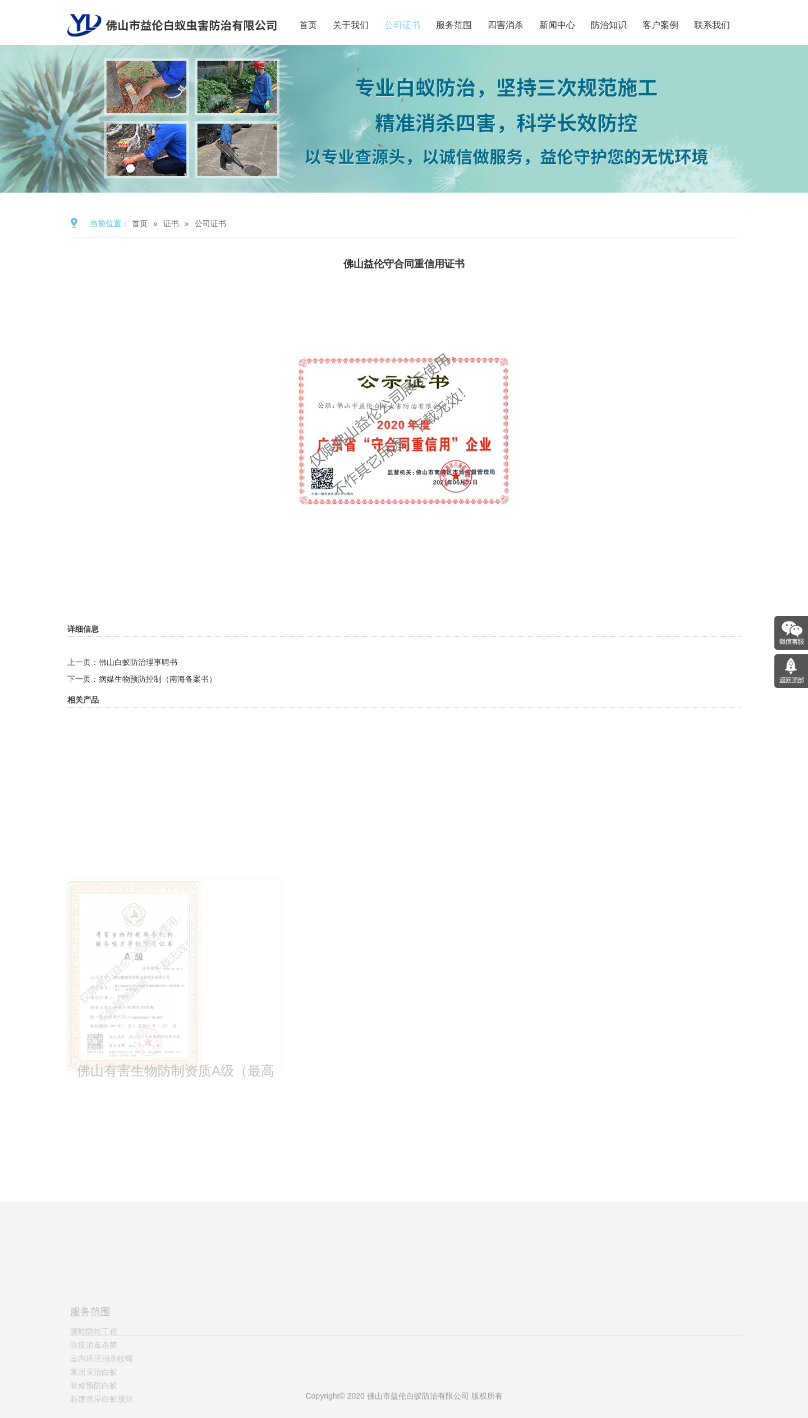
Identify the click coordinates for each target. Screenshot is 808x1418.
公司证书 (402, 25)
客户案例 (660, 25)
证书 (171, 223)
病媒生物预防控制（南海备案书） (158, 678)
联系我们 (712, 25)
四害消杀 (506, 25)
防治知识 (609, 25)
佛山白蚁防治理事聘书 (138, 662)
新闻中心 (557, 25)
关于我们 (351, 25)
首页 (308, 25)
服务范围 (454, 25)
